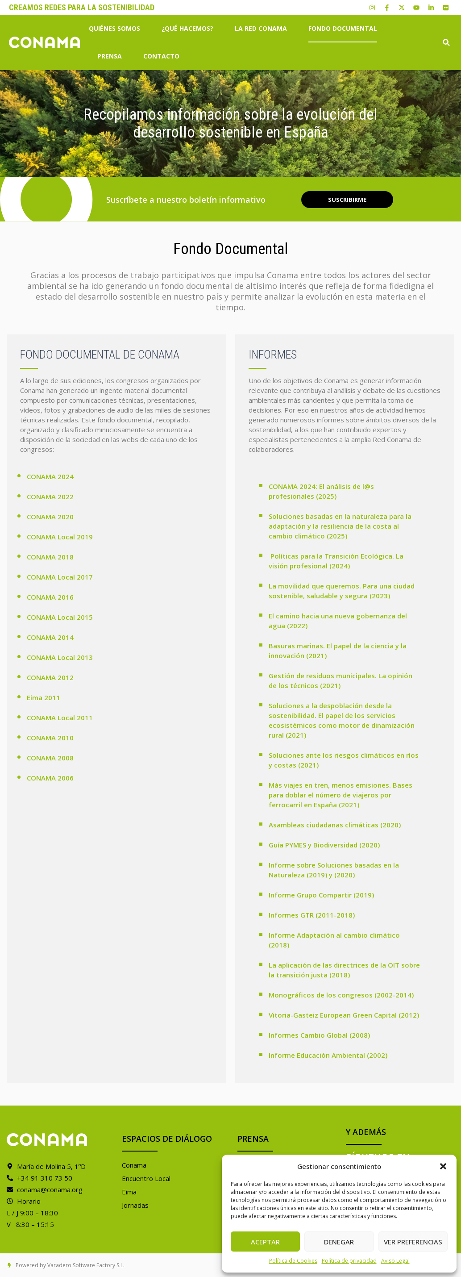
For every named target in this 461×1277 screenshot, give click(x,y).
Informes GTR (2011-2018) (312, 914)
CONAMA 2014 (50, 637)
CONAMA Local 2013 (60, 657)
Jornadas (135, 1205)
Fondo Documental (342, 28)
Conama (134, 1164)
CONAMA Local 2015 (60, 617)
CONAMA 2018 (50, 556)
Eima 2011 (43, 697)
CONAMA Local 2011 (60, 717)
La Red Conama (263, 28)
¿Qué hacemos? (190, 28)
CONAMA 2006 (50, 777)
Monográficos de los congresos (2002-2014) (341, 994)
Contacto (161, 56)
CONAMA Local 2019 (60, 536)
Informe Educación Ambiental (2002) (328, 1055)
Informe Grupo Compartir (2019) (321, 894)
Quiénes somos (117, 28)
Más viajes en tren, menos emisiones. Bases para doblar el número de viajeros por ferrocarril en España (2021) (340, 794)
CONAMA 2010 (50, 737)
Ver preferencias (413, 1241)
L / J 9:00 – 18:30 (32, 1212)
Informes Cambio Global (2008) (319, 1035)
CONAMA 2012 (50, 677)
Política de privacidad (349, 1260)
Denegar (339, 1241)
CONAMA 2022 (50, 496)
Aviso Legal (395, 1260)
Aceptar (265, 1241)
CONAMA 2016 (50, 597)
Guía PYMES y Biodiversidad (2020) (324, 844)
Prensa (111, 56)
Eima (129, 1191)
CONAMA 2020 (50, 516)
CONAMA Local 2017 (60, 576)
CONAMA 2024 (50, 476)
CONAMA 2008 (50, 757)
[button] (443, 1166)
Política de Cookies (293, 1260)
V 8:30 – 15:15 (30, 1224)
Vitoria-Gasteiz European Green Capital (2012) (344, 1014)
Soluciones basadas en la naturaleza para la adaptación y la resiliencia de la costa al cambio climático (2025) (340, 526)
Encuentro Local (146, 1178)
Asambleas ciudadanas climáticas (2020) (335, 824)
